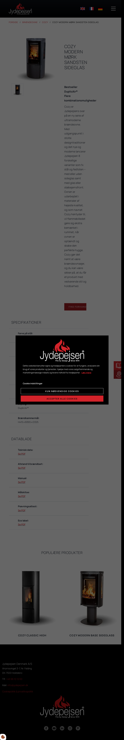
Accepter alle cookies (62, 398)
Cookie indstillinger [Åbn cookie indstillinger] (32, 383)
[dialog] (61, 370)
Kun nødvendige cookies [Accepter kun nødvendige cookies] (62, 391)
